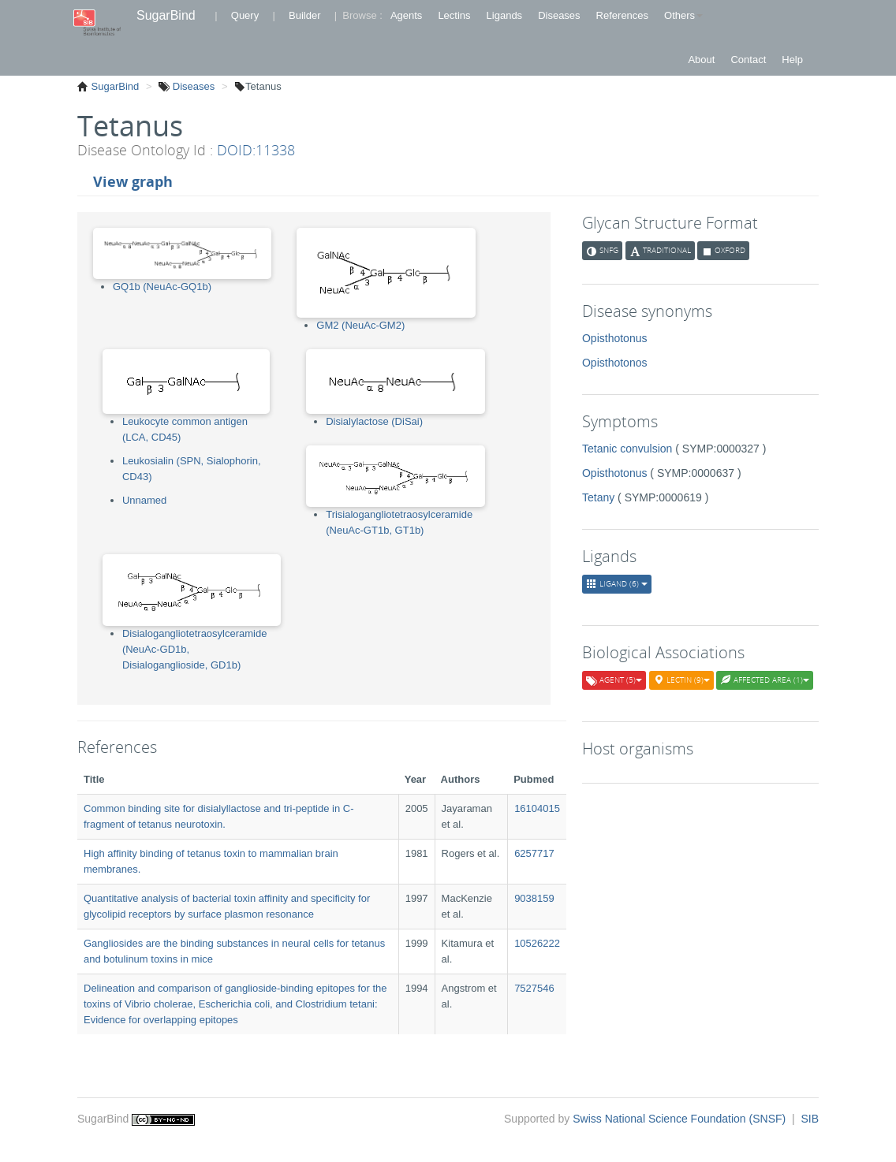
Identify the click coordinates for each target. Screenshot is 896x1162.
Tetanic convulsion (627, 448)
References (622, 15)
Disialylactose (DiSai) (374, 421)
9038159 (534, 898)
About (701, 59)
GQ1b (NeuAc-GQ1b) (162, 286)
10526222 (537, 943)
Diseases (559, 15)
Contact (748, 59)
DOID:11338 (256, 149)
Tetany (598, 497)
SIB (810, 1118)
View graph (133, 181)
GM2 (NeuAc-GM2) (360, 325)
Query (245, 15)
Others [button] (683, 15)
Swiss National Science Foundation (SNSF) (681, 1118)
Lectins (454, 15)
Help (792, 59)
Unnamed (144, 500)
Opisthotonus (615, 338)
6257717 (534, 853)
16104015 (537, 808)
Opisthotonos (615, 362)
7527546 (534, 988)
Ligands (505, 15)
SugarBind (166, 15)
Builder (304, 15)
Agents (406, 15)
